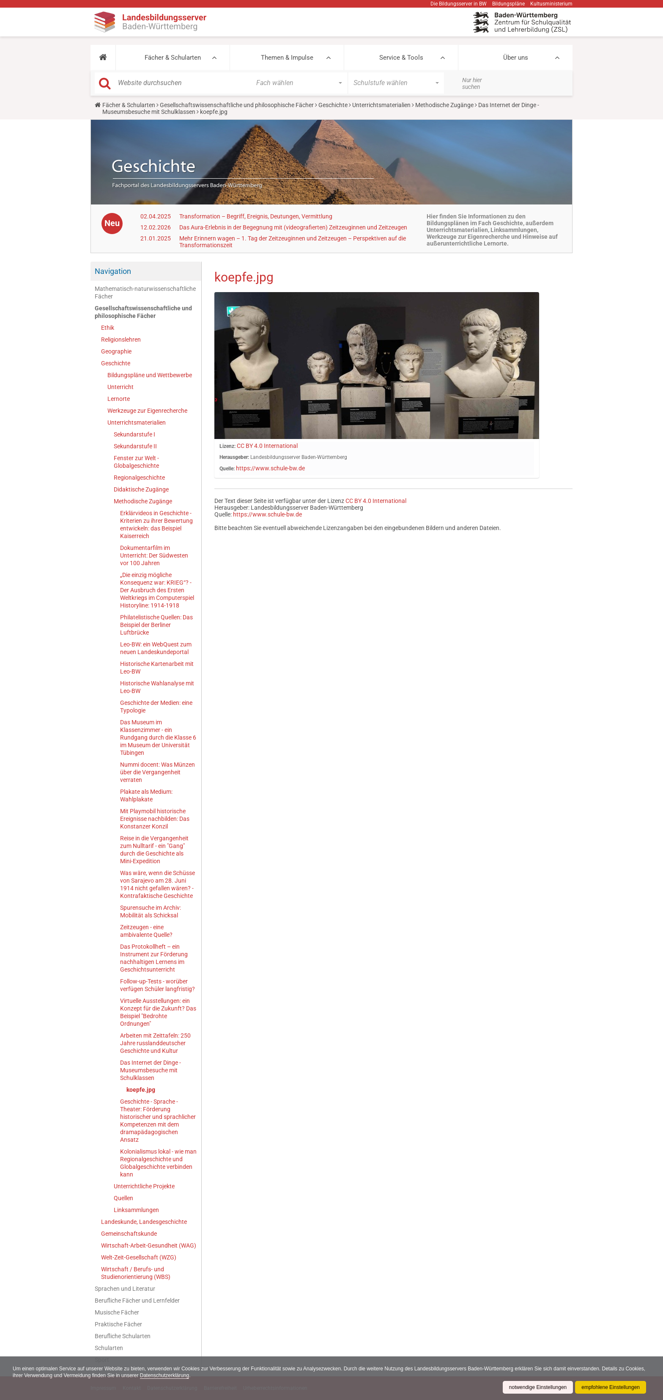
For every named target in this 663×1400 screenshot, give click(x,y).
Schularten (109, 1348)
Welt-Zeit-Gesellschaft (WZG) (138, 1257)
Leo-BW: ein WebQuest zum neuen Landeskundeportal (156, 648)
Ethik (107, 327)
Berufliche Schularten (123, 1336)
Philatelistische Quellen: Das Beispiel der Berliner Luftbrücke (156, 625)
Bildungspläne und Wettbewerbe (149, 375)
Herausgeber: (234, 457)
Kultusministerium (551, 4)
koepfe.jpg (140, 1089)
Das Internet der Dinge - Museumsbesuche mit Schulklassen (150, 1070)
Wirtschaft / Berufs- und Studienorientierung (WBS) (135, 1273)
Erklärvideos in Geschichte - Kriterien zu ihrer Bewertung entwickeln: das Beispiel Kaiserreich (156, 524)
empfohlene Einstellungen (610, 1387)
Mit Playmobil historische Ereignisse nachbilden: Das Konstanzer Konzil (154, 819)
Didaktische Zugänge (141, 489)
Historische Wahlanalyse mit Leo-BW (157, 687)
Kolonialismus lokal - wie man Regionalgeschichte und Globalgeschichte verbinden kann (158, 1163)
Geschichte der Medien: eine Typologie (156, 706)
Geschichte (333, 105)
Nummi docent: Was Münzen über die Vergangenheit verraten (157, 772)
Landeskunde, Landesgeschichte (144, 1221)
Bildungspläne (508, 4)
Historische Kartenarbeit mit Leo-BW (157, 667)
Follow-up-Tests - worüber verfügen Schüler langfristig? (157, 985)
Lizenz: (227, 446)
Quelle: (227, 469)
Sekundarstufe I (134, 434)
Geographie (116, 351)
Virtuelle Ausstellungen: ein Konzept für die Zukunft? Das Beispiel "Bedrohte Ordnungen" (158, 1012)
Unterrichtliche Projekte (144, 1186)
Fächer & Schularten (173, 57)
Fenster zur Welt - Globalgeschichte (136, 462)
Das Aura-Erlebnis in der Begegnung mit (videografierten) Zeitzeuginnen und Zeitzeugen (293, 227)
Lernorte (118, 398)
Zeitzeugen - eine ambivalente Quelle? (146, 931)
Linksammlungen (136, 1210)
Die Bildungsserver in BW (458, 4)
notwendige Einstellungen (538, 1387)
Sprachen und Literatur (125, 1288)
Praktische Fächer (118, 1324)
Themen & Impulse (287, 57)
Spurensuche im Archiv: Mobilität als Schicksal (150, 911)
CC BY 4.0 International (267, 445)
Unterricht (120, 387)
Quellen (123, 1198)
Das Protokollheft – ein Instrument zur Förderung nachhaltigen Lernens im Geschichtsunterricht (154, 958)
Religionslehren (121, 339)
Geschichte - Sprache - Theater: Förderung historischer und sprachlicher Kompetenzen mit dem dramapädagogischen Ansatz (158, 1120)
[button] (103, 57)
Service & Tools (401, 57)
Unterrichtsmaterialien (381, 105)
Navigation (113, 271)
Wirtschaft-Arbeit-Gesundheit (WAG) (148, 1245)
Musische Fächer (117, 1312)
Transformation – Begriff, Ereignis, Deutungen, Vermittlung (255, 216)
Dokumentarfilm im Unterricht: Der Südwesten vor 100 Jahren (154, 555)
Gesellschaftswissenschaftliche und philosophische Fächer (237, 105)
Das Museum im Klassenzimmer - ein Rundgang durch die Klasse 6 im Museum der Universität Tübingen (158, 737)
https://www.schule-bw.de (270, 468)
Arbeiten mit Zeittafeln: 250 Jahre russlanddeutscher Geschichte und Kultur (155, 1043)
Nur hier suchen (472, 83)
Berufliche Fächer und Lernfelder (137, 1300)
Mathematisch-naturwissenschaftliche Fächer (145, 292)
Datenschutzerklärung (186, 1375)
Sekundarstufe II (135, 446)
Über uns (515, 57)
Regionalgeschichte (139, 477)
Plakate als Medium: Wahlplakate (146, 795)
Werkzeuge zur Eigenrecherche (147, 410)
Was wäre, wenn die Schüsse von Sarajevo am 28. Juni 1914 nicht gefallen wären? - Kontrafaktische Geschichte (157, 884)
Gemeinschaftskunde (129, 1233)
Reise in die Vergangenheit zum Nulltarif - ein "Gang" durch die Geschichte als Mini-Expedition (154, 849)
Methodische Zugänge (444, 105)
